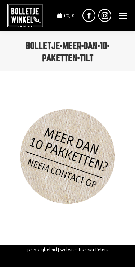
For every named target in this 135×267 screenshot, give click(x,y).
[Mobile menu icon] (123, 15)
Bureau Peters (93, 249)
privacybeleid (42, 249)
